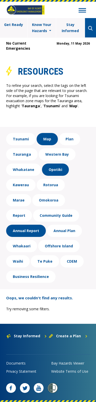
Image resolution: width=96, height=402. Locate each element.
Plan (69, 139)
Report (19, 215)
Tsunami (21, 139)
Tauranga (22, 154)
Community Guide (56, 215)
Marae (19, 200)
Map (47, 139)
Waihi (18, 261)
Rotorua (50, 184)
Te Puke (44, 261)
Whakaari (21, 246)
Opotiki (55, 169)
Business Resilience (31, 276)
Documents (16, 363)
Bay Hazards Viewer (67, 363)
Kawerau (21, 184)
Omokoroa (48, 200)
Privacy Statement (21, 371)
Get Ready (13, 24)
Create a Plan (68, 335)
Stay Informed (70, 27)
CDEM (72, 261)
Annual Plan (64, 230)
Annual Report (26, 230)
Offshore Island (59, 246)
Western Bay (57, 154)
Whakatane (23, 169)
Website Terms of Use (69, 371)
